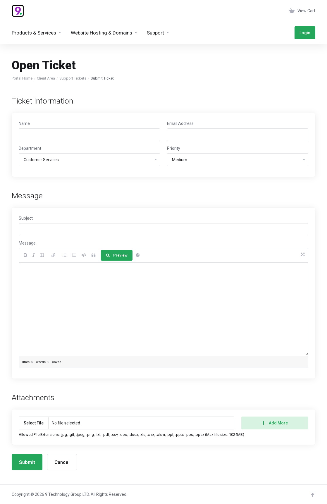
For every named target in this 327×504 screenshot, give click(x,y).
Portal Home (22, 78)
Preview (117, 255)
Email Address (180, 123)
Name (24, 123)
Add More (275, 423)
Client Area (46, 78)
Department (30, 148)
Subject (26, 218)
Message (27, 243)
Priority (173, 148)
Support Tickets (72, 78)
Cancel (62, 462)
